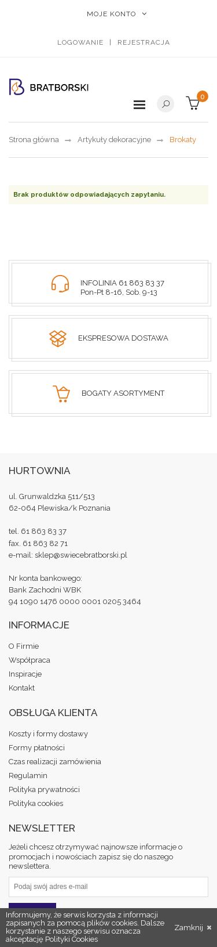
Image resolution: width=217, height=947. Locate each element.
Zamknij (192, 928)
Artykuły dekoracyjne (114, 139)
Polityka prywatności (44, 789)
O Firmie (24, 646)
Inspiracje (25, 674)
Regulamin (28, 775)
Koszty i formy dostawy (48, 733)
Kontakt (22, 688)
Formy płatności (37, 747)
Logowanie (80, 42)
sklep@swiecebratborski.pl (81, 555)
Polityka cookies (36, 803)
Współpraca (29, 660)
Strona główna (34, 139)
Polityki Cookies (71, 939)
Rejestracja (143, 42)
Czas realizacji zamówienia (55, 761)
